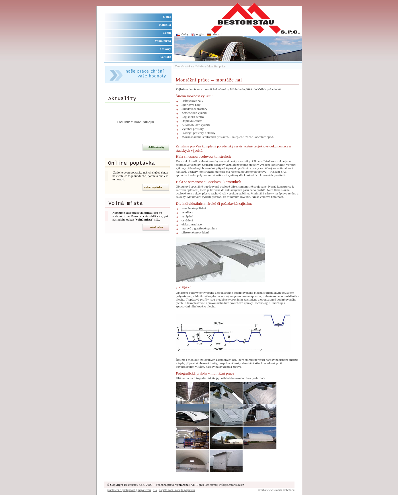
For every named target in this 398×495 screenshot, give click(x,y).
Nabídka (199, 66)
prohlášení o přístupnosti (121, 490)
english (200, 34)
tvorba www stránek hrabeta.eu (276, 490)
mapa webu (144, 490)
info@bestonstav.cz (231, 484)
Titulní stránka (183, 66)
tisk (155, 490)
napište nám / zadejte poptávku (177, 490)
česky (185, 34)
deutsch (217, 34)
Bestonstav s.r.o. (134, 484)
